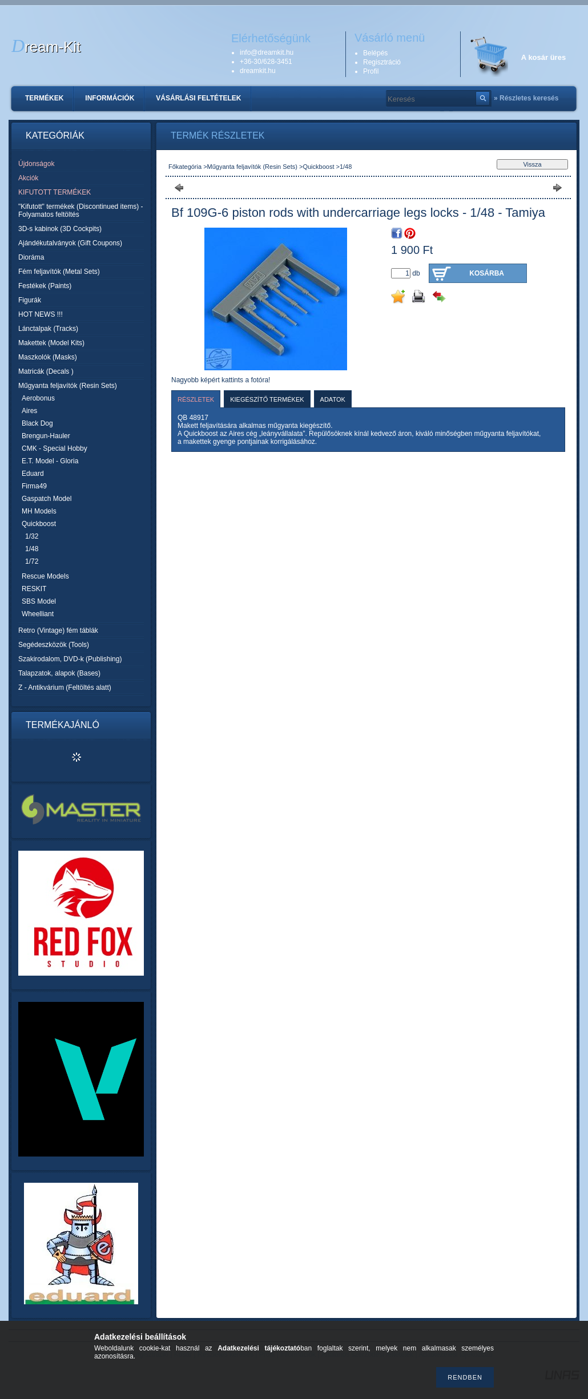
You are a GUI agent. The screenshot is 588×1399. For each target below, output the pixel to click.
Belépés (375, 53)
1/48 (31, 549)
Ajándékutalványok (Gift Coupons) (70, 243)
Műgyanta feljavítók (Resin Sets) (252, 166)
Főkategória (185, 166)
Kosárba (486, 273)
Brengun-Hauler (46, 436)
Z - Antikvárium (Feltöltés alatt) (64, 688)
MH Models (39, 511)
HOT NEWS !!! (40, 314)
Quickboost (318, 166)
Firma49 (34, 486)
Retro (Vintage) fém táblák (58, 630)
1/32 (31, 536)
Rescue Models (45, 576)
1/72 (31, 561)
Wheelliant (38, 614)
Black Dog (37, 423)
